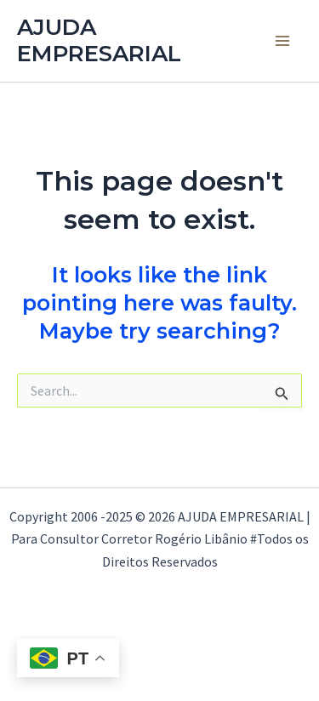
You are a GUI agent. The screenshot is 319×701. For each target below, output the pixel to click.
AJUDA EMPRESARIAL (99, 40)
